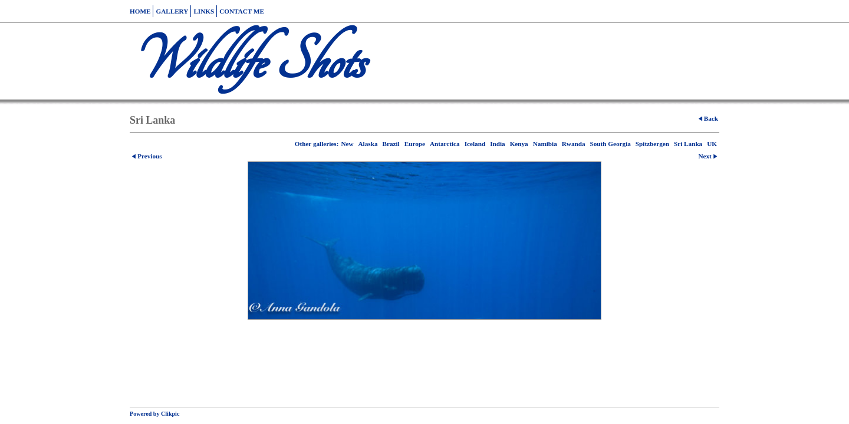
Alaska (368, 143)
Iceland (475, 143)
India (497, 143)
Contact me (241, 11)
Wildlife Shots (247, 61)
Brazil (390, 143)
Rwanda (573, 143)
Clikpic (170, 413)
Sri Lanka (688, 143)
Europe (414, 143)
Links (203, 11)
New (347, 143)
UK (712, 143)
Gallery (172, 11)
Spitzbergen (652, 143)
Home (140, 11)
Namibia (545, 143)
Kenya (519, 143)
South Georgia (610, 143)
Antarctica (445, 143)
